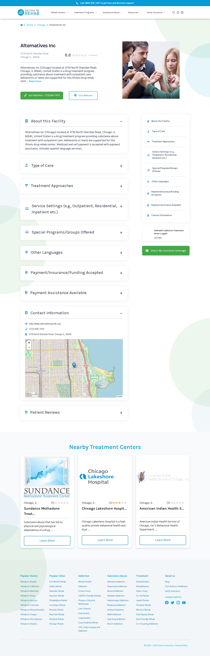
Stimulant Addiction (116, 582)
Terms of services (166, 646)
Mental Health (84, 582)
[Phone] (41, 95)
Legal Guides (84, 618)
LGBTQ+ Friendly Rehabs (89, 596)
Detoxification (142, 582)
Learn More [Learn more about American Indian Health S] (162, 540)
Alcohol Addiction (115, 591)
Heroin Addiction (115, 624)
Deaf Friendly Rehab (145, 619)
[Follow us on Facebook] (167, 602)
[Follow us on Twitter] (172, 602)
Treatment (142, 576)
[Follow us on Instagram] (178, 602)
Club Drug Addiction (116, 619)
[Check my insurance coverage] (166, 250)
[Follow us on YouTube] (184, 602)
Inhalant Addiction (115, 610)
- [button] (29, 347)
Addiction (83, 576)
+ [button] (29, 343)
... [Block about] (33, 81)
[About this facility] (166, 121)
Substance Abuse (117, 576)
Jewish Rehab (142, 601)
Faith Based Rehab (145, 615)
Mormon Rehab (143, 610)
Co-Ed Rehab (142, 596)
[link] (166, 131)
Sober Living (141, 591)
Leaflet (119, 396)
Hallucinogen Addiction (117, 601)
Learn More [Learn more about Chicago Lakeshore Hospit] (105, 540)
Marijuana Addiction (116, 605)
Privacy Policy (181, 646)
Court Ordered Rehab (88, 623)
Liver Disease (84, 609)
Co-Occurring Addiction (147, 624)
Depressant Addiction (117, 587)
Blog (167, 582)
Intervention (84, 613)
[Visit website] (83, 95)
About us (170, 576)
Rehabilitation (142, 587)
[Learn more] (166, 234)
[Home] (22, 25)
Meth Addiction (114, 615)
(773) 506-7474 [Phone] (36, 329)
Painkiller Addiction (116, 596)
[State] (31, 25)
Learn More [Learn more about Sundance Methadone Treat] (47, 540)
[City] (42, 25)
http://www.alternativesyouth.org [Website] (45, 324)
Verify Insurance (172, 591)
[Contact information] (166, 215)
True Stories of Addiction (176, 587)
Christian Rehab (143, 605)
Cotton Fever (84, 591)
